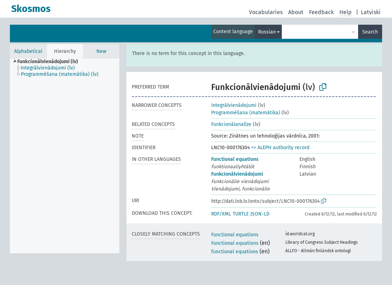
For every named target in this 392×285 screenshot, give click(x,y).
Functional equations (235, 159)
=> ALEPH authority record (280, 148)
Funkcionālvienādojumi (237, 174)
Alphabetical (28, 51)
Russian (267, 32)
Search (370, 32)
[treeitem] (50, 62)
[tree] (64, 156)
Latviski (371, 12)
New (101, 51)
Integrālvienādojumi (233, 105)
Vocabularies (266, 12)
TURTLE (241, 214)
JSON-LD (259, 214)
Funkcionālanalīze (231, 124)
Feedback (321, 12)
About (295, 12)
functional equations (234, 252)
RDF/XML (221, 214)
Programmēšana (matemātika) (245, 113)
